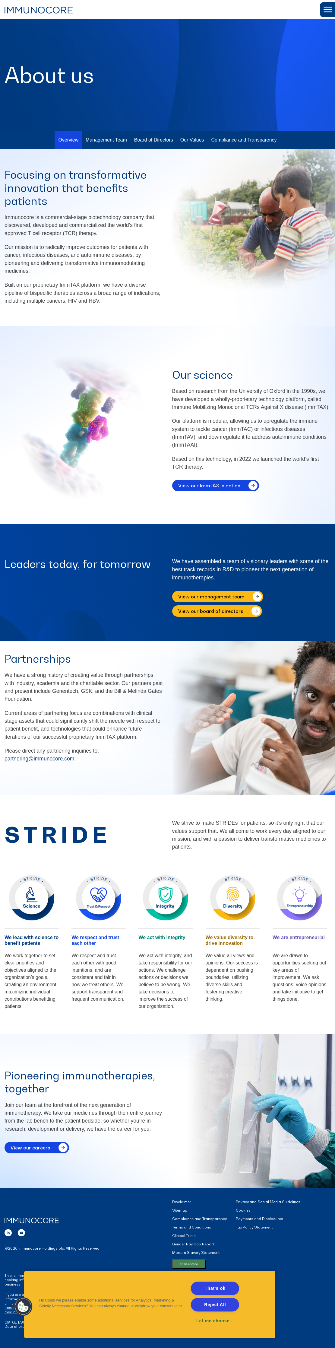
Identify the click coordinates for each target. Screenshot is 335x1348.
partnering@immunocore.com (40, 760)
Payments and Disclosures (259, 1220)
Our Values (192, 140)
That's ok (215, 1288)
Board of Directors (153, 140)
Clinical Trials (184, 1237)
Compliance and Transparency (244, 140)
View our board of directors (210, 611)
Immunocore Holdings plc (41, 1249)
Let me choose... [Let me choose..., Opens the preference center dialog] (215, 1320)
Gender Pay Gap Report (193, 1245)
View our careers (30, 1153)
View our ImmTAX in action (209, 491)
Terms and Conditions (191, 1228)
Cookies (243, 1211)
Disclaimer (181, 1203)
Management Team (106, 140)
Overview (68, 140)
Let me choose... (189, 1265)
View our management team (211, 597)
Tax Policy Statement (254, 1228)
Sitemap (179, 1211)
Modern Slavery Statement (196, 1254)
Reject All (215, 1304)
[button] (327, 9)
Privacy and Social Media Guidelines (268, 1203)
